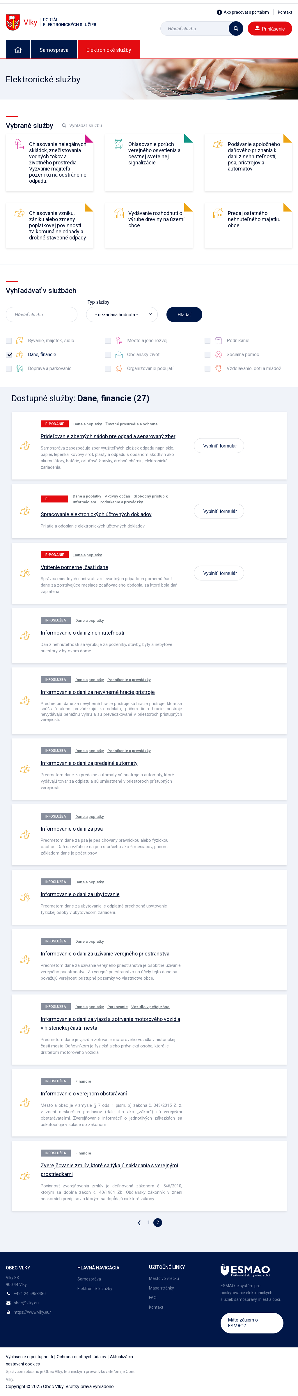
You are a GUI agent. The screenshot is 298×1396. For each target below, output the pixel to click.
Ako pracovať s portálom (243, 12)
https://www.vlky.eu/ (32, 1312)
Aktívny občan (117, 496)
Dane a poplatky (87, 424)
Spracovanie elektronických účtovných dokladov (96, 514)
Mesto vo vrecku (164, 1278)
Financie (83, 1081)
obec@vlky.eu (26, 1303)
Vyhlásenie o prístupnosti (29, 1356)
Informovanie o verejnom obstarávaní (84, 1093)
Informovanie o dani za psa (72, 829)
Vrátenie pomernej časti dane (74, 567)
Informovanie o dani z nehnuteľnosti (82, 633)
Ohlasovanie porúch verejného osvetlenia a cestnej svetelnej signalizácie (154, 153)
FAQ (153, 1297)
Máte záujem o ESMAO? (243, 1322)
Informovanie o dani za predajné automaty (89, 763)
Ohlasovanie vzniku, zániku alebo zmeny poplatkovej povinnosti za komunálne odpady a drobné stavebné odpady (57, 225)
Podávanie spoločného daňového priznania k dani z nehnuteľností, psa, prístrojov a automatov (254, 156)
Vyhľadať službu (82, 125)
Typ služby (98, 302)
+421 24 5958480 (30, 1293)
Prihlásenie (270, 28)
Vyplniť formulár (220, 445)
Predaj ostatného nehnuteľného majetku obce (254, 219)
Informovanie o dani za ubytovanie (80, 894)
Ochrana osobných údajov (81, 1356)
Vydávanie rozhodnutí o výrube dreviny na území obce (156, 219)
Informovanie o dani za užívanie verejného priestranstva (105, 954)
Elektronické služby (108, 50)
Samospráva (54, 50)
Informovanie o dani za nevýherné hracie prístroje (98, 692)
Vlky (51, 22)
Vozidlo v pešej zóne (150, 1006)
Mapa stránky (161, 1288)
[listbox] (122, 314)
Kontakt (285, 12)
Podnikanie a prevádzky (121, 502)
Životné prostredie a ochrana (131, 424)
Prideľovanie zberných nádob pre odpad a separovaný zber (108, 436)
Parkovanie (117, 1006)
